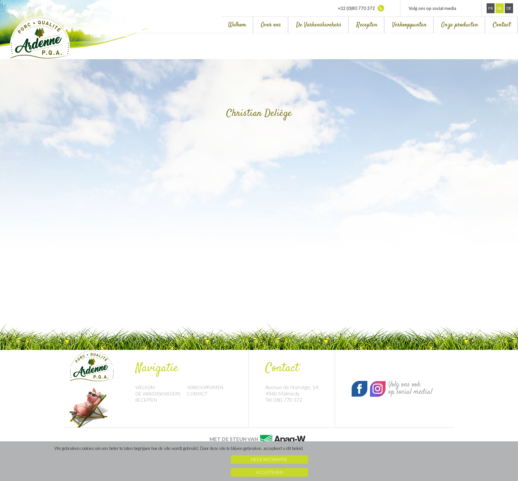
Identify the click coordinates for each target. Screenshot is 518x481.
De (508, 8)
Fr (490, 8)
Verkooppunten (409, 24)
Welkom (237, 24)
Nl (499, 8)
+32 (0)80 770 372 (361, 8)
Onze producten (459, 24)
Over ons (271, 24)
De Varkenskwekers (319, 24)
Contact (502, 24)
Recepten (366, 24)
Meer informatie (269, 459)
